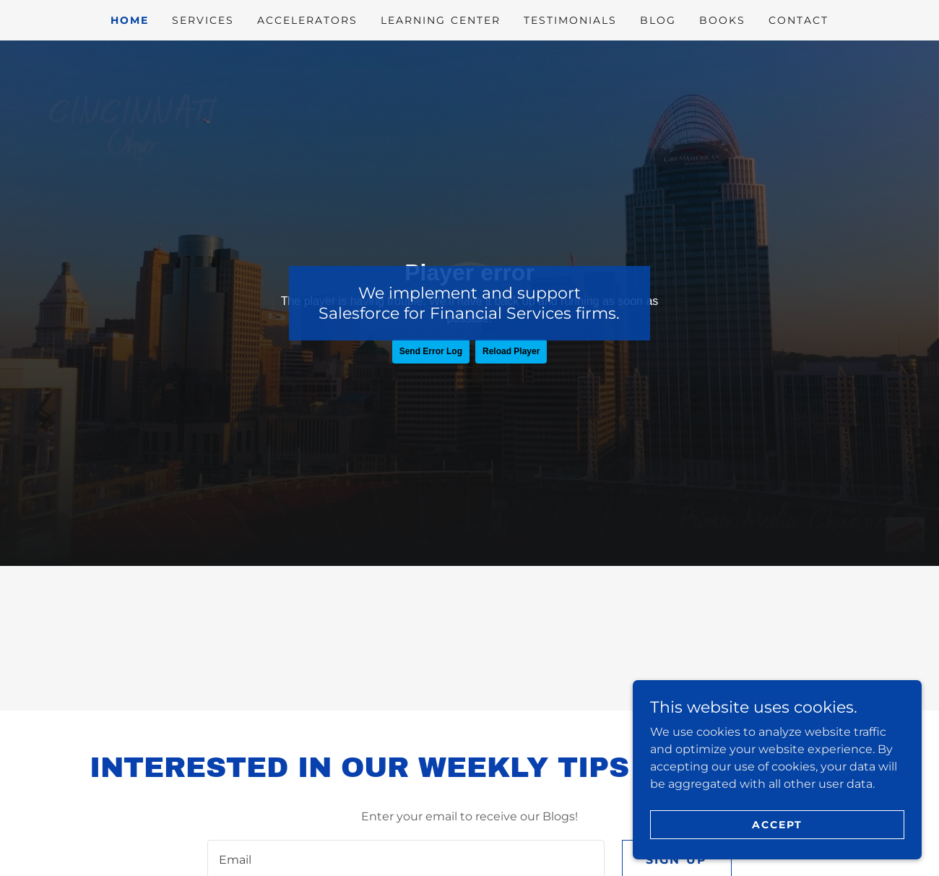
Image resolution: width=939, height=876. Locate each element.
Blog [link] (658, 20)
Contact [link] (798, 20)
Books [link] (722, 20)
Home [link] (130, 20)
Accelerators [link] (307, 20)
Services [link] (203, 20)
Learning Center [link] (440, 20)
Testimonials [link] (570, 20)
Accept (777, 823)
